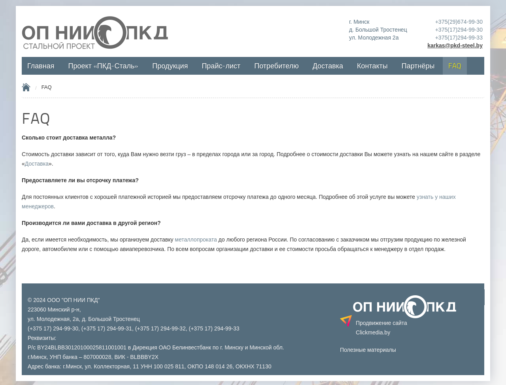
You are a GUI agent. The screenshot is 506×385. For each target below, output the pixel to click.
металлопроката (196, 239)
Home (26, 87)
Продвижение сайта (381, 328)
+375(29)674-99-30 (459, 22)
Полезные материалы (368, 350)
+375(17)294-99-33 (459, 37)
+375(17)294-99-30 (459, 29)
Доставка (37, 163)
